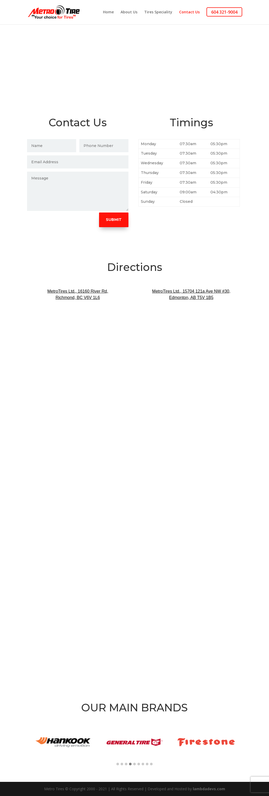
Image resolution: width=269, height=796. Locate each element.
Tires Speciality (158, 12)
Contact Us (189, 12)
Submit (114, 219)
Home (108, 12)
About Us (129, 12)
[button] (118, 764)
